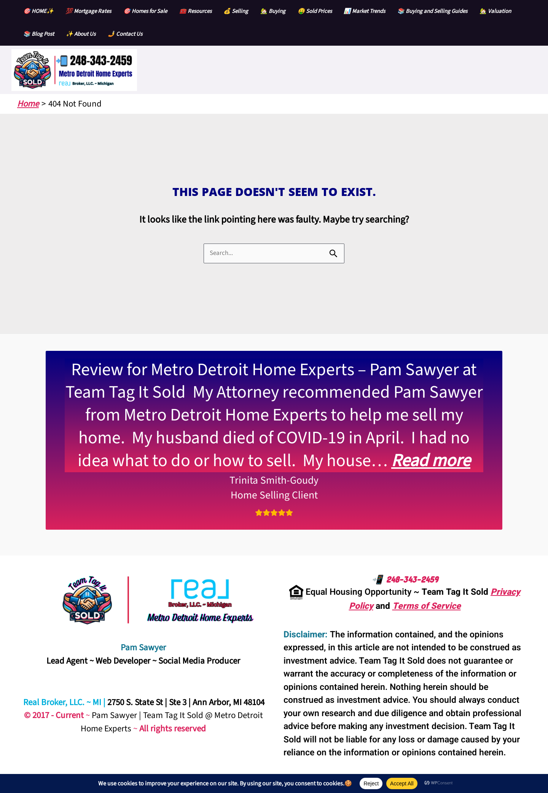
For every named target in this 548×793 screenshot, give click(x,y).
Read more (430, 460)
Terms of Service (426, 606)
